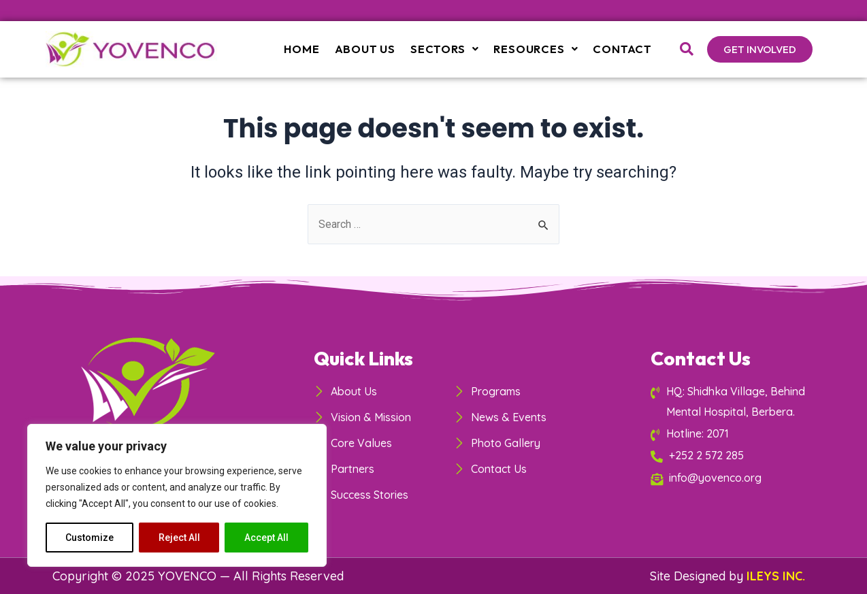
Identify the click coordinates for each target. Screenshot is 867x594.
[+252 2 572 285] (731, 455)
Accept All (266, 537)
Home (308, 49)
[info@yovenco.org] (731, 477)
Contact (623, 49)
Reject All (179, 537)
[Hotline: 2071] (731, 433)
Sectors (449, 49)
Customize (89, 537)
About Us (371, 49)
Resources (538, 49)
